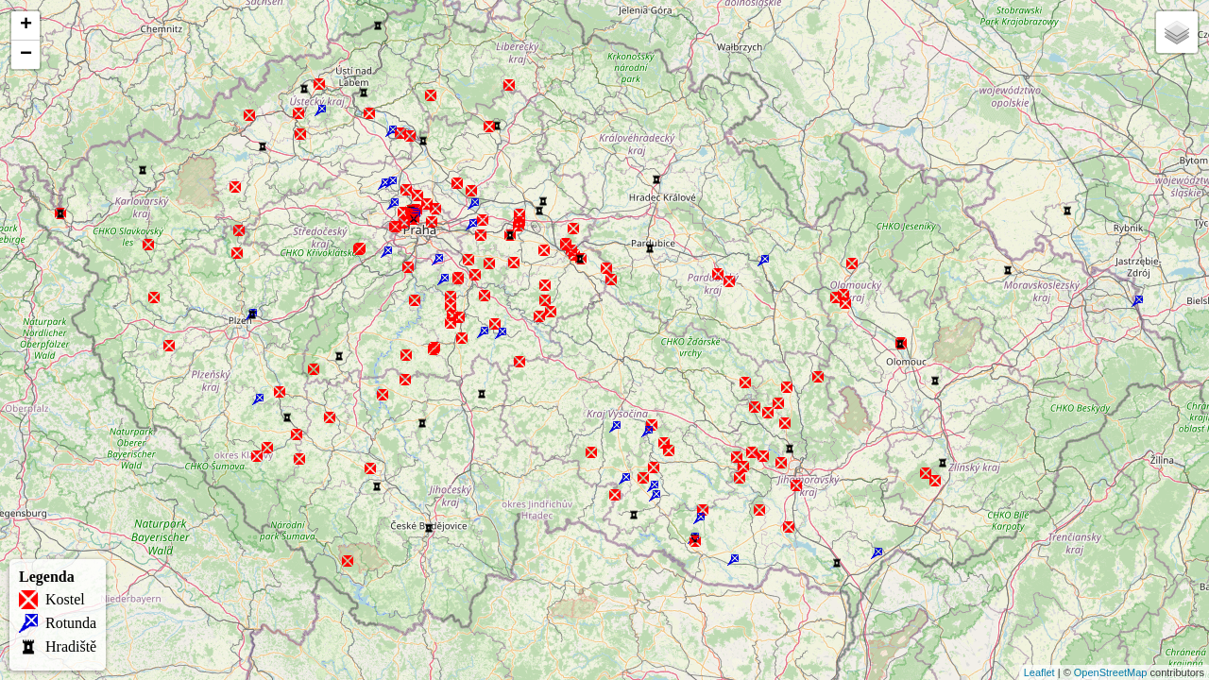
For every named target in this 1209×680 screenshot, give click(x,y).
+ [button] (26, 25)
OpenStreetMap (1111, 672)
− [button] (26, 55)
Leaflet (1039, 672)
